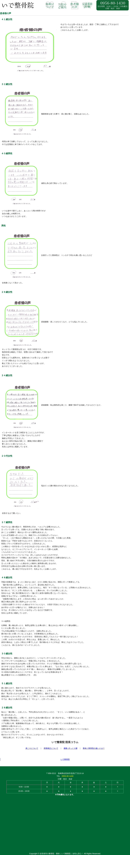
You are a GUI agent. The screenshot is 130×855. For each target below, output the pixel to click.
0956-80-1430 (67, 776)
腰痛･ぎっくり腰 (70, 748)
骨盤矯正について (51, 748)
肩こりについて (31, 748)
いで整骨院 (65, 759)
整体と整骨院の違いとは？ (94, 748)
